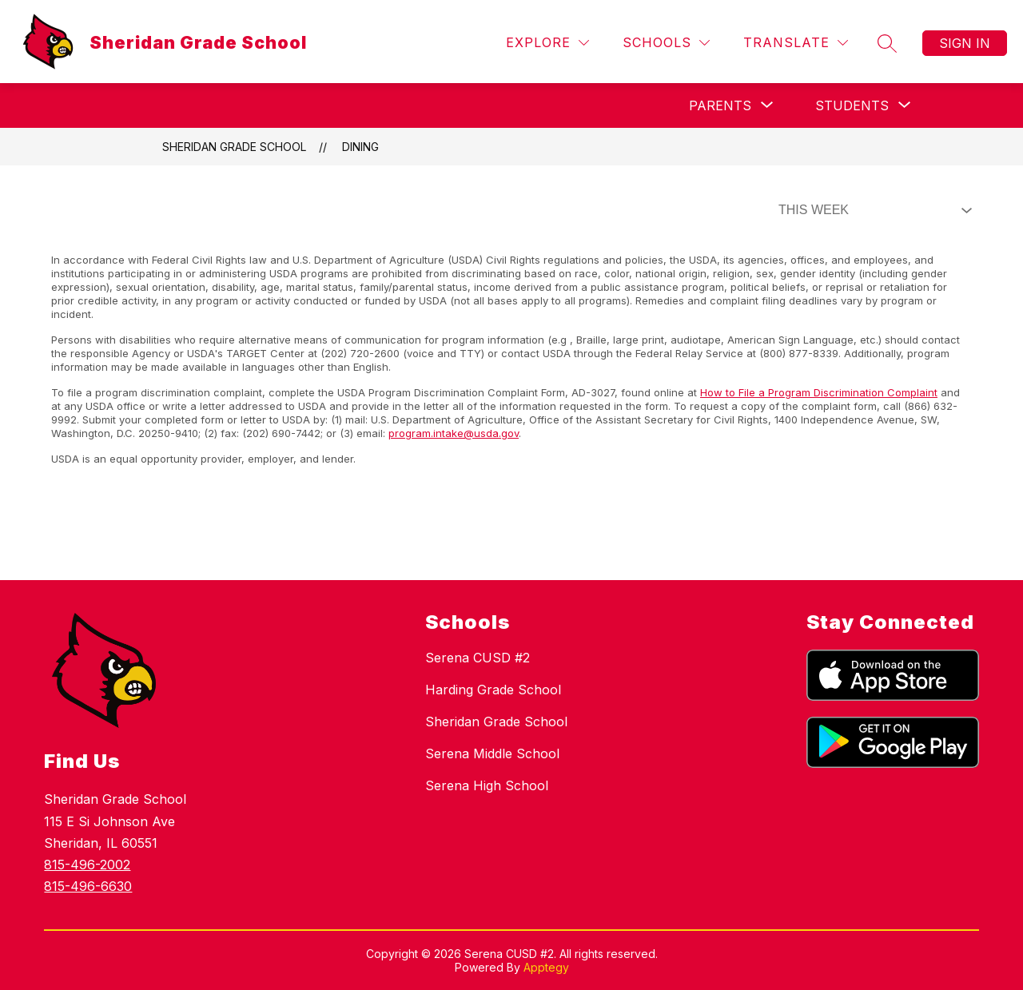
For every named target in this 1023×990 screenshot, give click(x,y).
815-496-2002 (87, 865)
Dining (360, 146)
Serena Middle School (492, 753)
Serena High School (486, 785)
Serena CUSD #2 (477, 658)
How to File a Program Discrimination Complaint (818, 392)
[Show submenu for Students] (852, 105)
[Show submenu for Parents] (720, 105)
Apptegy (546, 967)
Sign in (964, 43)
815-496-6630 (88, 886)
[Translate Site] (795, 43)
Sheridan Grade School (234, 146)
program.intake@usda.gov (453, 433)
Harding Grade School (493, 690)
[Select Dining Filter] (872, 210)
